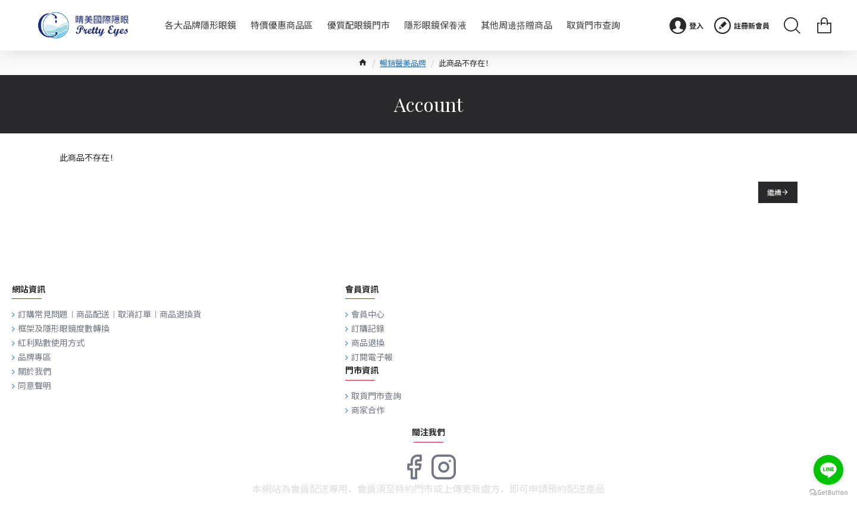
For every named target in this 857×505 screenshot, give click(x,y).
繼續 (774, 192)
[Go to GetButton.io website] (828, 493)
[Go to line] (828, 470)
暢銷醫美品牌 (403, 62)
